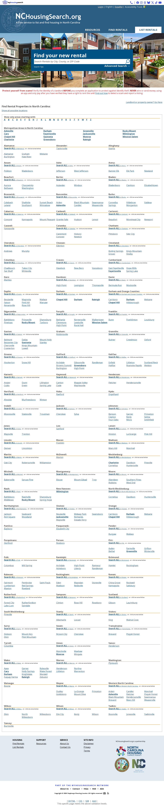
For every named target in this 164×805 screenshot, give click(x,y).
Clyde (58, 385)
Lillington (44, 382)
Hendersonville (133, 382)
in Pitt (116, 543)
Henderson (114, 645)
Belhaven (8, 188)
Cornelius (113, 465)
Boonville (113, 714)
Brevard (112, 634)
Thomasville (98, 285)
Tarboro (44, 322)
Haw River (26, 156)
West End (130, 482)
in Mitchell (13, 474)
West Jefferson (81, 171)
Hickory (77, 233)
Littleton (130, 362)
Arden (59, 202)
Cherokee (61, 414)
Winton (43, 399)
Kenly (129, 416)
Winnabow (45, 205)
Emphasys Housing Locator (78, 793)
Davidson (130, 462)
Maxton (7, 588)
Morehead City (133, 219)
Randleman (97, 362)
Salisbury (130, 585)
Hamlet (112, 565)
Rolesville (44, 668)
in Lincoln (13, 443)
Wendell (43, 674)
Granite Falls (62, 219)
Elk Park (130, 171)
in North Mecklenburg (122, 492)
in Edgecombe (15, 314)
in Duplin (13, 294)
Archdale (60, 362)
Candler (77, 205)
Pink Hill (26, 302)
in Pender (118, 529)
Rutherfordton (29, 602)
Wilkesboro (45, 714)
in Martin (13, 457)
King (111, 619)
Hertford (8, 543)
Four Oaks (113, 419)
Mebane (44, 153)
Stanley (43, 342)
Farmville (130, 548)
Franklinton (131, 319)
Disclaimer (89, 743)
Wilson (95, 714)
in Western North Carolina (123, 686)
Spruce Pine (27, 479)
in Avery (117, 166)
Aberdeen (113, 479)
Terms (87, 750)
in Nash (12, 492)
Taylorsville (61, 148)
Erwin (24, 385)
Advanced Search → (117, 66)
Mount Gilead (80, 479)
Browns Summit (63, 365)
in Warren (65, 663)
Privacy (87, 747)
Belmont (8, 339)
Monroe (87, 136)
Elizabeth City (62, 528)
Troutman (45, 414)
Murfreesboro (29, 399)
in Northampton (15, 509)
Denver (7, 448)
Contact (76, 789)
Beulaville (8, 299)
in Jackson (65, 409)
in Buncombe (66, 197)
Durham (47, 131)
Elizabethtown (151, 185)
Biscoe (59, 479)
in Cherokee (14, 246)
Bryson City (61, 634)
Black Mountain (81, 202)
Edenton (60, 245)
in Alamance (14, 149)
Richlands (78, 516)
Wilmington (129, 133)
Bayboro (8, 528)
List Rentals (148, 30)
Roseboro (96, 602)
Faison (7, 302)
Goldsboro (61, 694)
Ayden (111, 548)
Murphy (25, 251)
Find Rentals (118, 30)
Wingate (78, 654)
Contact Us (65, 747)
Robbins (112, 482)
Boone (7, 686)
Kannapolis (27, 219)
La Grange (131, 434)
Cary (6, 133)
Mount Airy (27, 634)
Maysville (8, 434)
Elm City (60, 714)
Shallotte (26, 202)
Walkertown (98, 319)
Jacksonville (89, 133)
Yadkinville (149, 714)
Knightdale (27, 674)
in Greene (13, 357)
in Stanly (65, 614)
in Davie (117, 280)
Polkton (8, 171)
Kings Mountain (134, 251)
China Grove (114, 582)
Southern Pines (133, 479)
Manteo (8, 280)
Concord (8, 219)
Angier (7, 382)
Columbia (8, 645)
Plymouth (113, 663)
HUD (94, 789)
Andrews (8, 251)
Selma (147, 416)
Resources (92, 30)
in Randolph (66, 560)
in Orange (118, 509)
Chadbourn (9, 268)
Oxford (147, 339)
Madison (60, 585)
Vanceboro (97, 268)
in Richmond (119, 560)
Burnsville (9, 726)
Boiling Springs (116, 251)
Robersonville (28, 462)
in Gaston (13, 334)
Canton (59, 382)
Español (118, 7)
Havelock (60, 268)
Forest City (9, 602)
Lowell (25, 348)
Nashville (26, 496)
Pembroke (27, 582)
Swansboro (97, 514)
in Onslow (65, 509)
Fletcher (112, 382)
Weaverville (97, 205)
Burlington (9, 156)
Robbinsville (62, 334)
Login (100, 7)
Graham (25, 153)
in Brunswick (14, 197)
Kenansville (9, 305)
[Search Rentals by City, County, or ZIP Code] (79, 61)
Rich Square (9, 516)
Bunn (111, 319)
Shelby (129, 253)
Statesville (27, 414)
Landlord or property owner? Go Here (144, 102)
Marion (59, 457)
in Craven (65, 263)
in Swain (65, 629)
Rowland (26, 588)
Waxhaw (78, 651)
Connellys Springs (113, 204)
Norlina (77, 668)
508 (87, 801)
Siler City (130, 233)
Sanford (60, 428)
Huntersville (132, 465)
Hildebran (131, 202)
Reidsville (78, 585)
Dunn (24, 382)
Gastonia (48, 136)
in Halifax (118, 357)
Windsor (78, 185)
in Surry (12, 629)
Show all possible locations (14, 110)
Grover (112, 253)
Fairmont (8, 582)
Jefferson (60, 171)
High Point (61, 285)
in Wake (12, 663)
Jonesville (130, 714)
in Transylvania (120, 629)
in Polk (12, 560)
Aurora (7, 185)
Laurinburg (131, 602)
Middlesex (9, 499)
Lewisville (78, 322)
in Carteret (118, 214)
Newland (148, 171)
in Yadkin (118, 709)
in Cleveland (119, 246)
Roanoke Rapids (134, 365)
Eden (58, 582)
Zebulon (44, 677)
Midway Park (80, 514)
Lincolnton (27, 448)
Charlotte (9, 139)
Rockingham (132, 565)
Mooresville (9, 414)
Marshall (130, 448)
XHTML (71, 801)
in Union (65, 646)
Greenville (88, 131)
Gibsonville (79, 362)
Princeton (149, 414)
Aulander (60, 185)
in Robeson (14, 577)
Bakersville (9, 479)
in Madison (118, 443)
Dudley (59, 691)
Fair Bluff (8, 271)
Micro (129, 419)
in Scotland (118, 597)
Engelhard (113, 394)
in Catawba (66, 229)
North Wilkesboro (27, 715)
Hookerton (9, 362)
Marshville (61, 651)
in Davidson (66, 280)
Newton (78, 236)
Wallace (43, 299)
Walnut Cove (132, 619)
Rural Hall (78, 325)
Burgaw (112, 534)
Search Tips (39, 67)
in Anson (13, 166)
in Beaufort (14, 180)
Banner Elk (114, 171)
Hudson (78, 219)
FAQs (86, 789)
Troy (94, 479)
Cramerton (9, 348)
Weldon (148, 365)
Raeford (60, 394)
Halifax (112, 365)
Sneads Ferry (80, 519)
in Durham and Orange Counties (126, 294)
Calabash (8, 202)
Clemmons (61, 322)
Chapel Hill (9, 136)
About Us (64, 743)
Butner (112, 339)
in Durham (65, 294)
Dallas (25, 339)
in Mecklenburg (120, 457)
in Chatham (118, 229)
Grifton (147, 548)
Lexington (79, 285)
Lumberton (9, 585)
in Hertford (14, 394)
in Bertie (65, 180)
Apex (6, 668)
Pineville (148, 462)
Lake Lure (9, 605)
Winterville (149, 551)
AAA (94, 801)
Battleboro (9, 319)
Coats (6, 385)
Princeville (27, 319)
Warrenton (79, 671)
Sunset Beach (46, 202)
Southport (27, 205)
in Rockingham (67, 577)
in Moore (118, 474)
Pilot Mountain (29, 637)
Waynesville (79, 385)
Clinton (59, 602)
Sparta (112, 148)
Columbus (9, 565)
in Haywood (66, 377)
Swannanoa (97, 202)
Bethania (60, 319)
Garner (129, 414)
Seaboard (26, 514)
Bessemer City (11, 342)
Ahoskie (8, 399)
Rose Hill (26, 305)
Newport (148, 219)
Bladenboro (114, 185)
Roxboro (60, 543)
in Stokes (118, 614)
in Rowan (118, 577)
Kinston (112, 434)
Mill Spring (27, 565)
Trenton (26, 434)
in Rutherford (14, 597)
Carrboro (113, 299)
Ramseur (96, 565)
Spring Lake (132, 271)
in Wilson (65, 709)
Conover (60, 236)
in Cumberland (120, 263)
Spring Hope (46, 499)
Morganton (131, 205)
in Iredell (13, 409)
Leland (7, 205)
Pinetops (8, 322)
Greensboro (49, 139)
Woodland (27, 516)
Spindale (26, 605)
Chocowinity (27, 185)
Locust (77, 619)
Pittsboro (113, 233)
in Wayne (65, 686)
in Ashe (64, 166)
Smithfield (149, 419)
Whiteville (26, 271)
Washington (28, 188)
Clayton (112, 416)
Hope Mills (131, 268)
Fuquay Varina (11, 677)
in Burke (117, 197)
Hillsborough (132, 302)
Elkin (6, 637)
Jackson (7, 514)
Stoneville (96, 582)
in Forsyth (65, 314)
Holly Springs (28, 671)
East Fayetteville (116, 268)
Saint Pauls (45, 582)
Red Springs (27, 585)
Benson (112, 414)
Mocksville (131, 285)
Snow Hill (26, 362)
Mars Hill (113, 448)
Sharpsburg (45, 319)
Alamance (8, 153)
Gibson (112, 602)
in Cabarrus (14, 214)
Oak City (8, 462)
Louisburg (149, 319)
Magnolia (26, 299)
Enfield (112, 362)
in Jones (12, 429)
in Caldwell (66, 214)
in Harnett (13, 377)
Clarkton (130, 185)
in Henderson (119, 377)
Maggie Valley (81, 382)
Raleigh (87, 139)
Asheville (8, 131)
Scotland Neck (151, 362)
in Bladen (118, 180)
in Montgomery (67, 474)
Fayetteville (49, 133)
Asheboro (61, 568)
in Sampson (66, 597)
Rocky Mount (129, 131)
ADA (102, 789)
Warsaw (43, 302)
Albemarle (61, 619)
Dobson (8, 634)
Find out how (101, 93)
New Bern (79, 268)
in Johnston (118, 409)
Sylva (76, 414)
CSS (80, 801)
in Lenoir (118, 429)
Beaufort (113, 219)
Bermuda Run (115, 285)
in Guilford (66, 357)
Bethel (112, 551)
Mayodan (78, 582)
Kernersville (79, 319)
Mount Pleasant (47, 219)
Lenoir (95, 219)
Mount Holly (46, 339)
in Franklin (118, 314)
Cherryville (9, 345)
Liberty (77, 568)
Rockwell (130, 582)
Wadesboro (27, 171)
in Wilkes (13, 709)
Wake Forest (46, 671)
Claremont (61, 233)
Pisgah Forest (133, 634)
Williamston (45, 462)
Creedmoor (131, 339)
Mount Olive (80, 694)
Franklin (60, 442)
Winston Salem (130, 136)
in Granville (118, 334)
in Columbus (14, 263)
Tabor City (27, 268)
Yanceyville (9, 228)
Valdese (148, 202)
